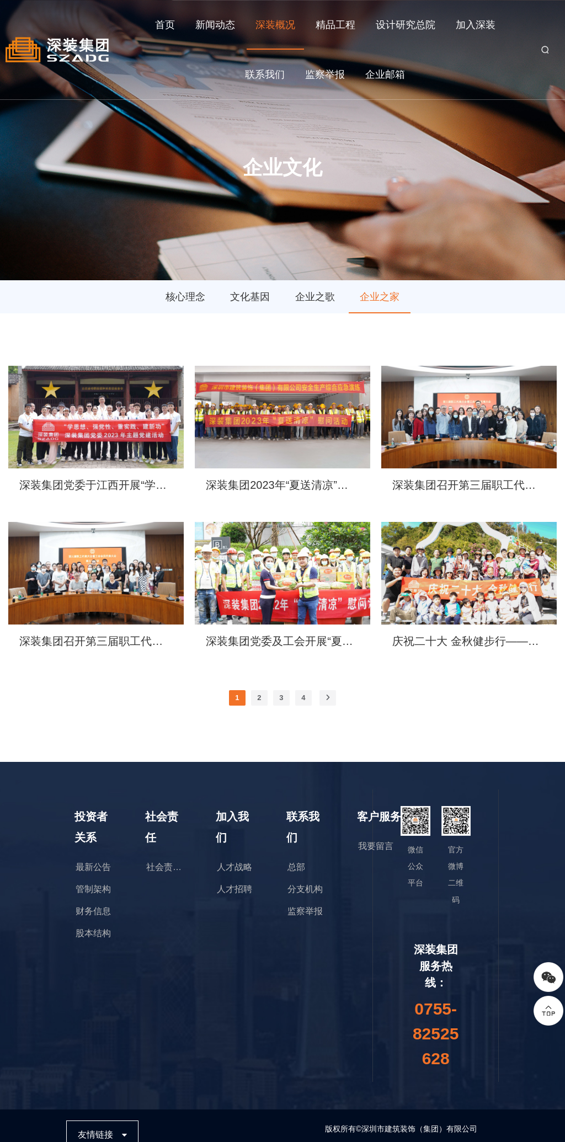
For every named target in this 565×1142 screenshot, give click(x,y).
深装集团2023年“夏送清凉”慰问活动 (282, 485)
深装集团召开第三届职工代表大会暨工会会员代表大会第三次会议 (96, 641)
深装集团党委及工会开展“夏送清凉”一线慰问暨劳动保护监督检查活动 (282, 641)
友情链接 (95, 1134)
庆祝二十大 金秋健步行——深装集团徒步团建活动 (469, 641)
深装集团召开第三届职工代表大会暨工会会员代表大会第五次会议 (469, 485)
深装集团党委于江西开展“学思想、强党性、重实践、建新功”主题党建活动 (96, 485)
